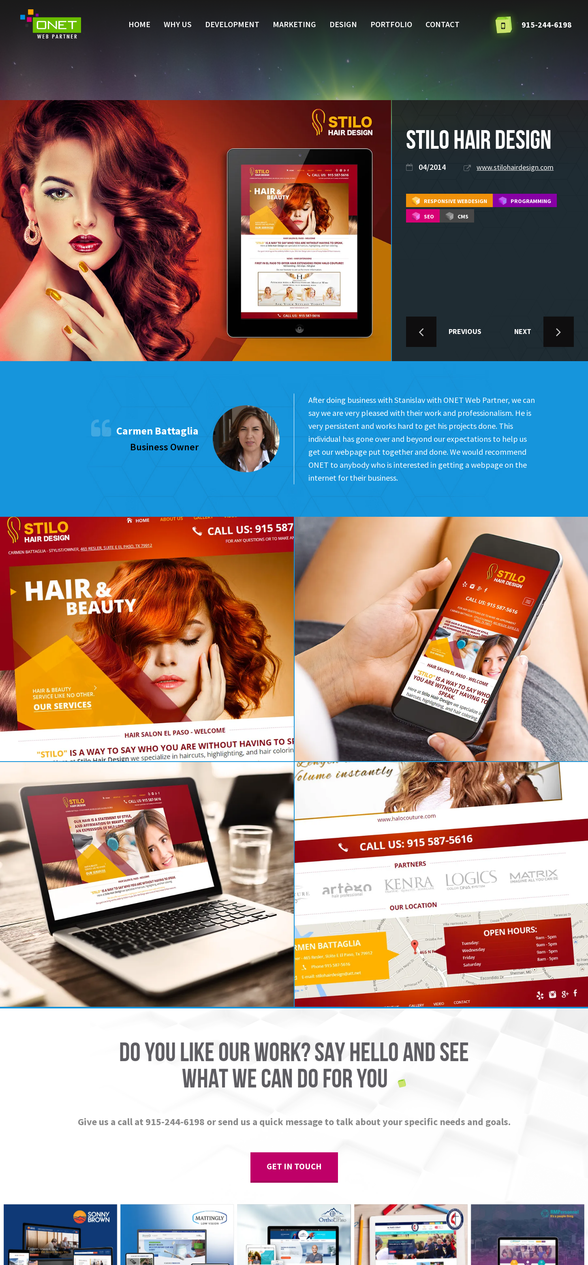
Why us (178, 24)
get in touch (294, 1166)
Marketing (294, 24)
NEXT (544, 332)
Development (232, 24)
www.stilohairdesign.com (515, 167)
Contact (442, 24)
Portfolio (391, 24)
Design (343, 24)
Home (139, 24)
